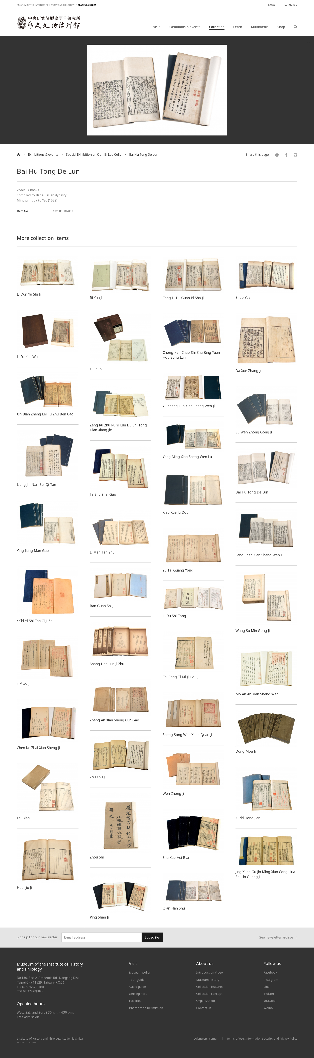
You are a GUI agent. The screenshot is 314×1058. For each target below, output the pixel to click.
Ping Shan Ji (99, 917)
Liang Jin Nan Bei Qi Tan (36, 484)
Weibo (268, 1008)
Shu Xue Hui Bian (176, 857)
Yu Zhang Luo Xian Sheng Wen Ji (189, 405)
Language (290, 4)
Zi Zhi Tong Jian (247, 817)
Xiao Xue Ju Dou (175, 512)
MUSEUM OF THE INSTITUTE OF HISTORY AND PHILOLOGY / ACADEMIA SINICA (56, 5)
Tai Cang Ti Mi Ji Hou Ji (181, 676)
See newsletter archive (278, 937)
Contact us (203, 1008)
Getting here (138, 994)
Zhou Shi (97, 857)
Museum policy (140, 972)
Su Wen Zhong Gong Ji (253, 432)
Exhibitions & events (184, 27)
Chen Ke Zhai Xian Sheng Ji (38, 747)
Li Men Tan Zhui (102, 552)
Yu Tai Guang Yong (178, 570)
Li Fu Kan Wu (27, 356)
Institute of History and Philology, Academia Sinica (50, 1038)
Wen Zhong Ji (173, 793)
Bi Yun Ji (96, 297)
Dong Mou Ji (245, 751)
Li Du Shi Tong (174, 615)
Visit (156, 27)
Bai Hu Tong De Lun (143, 154)
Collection (216, 27)
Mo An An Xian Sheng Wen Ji (258, 694)
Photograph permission (146, 1008)
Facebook (270, 972)
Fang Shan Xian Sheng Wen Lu (260, 555)
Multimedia (260, 27)
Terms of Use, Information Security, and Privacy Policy (261, 1038)
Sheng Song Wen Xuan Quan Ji (187, 734)
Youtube (270, 1001)
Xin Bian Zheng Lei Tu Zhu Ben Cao (45, 414)
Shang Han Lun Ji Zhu (107, 663)
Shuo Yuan (244, 297)
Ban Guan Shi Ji (102, 605)
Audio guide (137, 987)
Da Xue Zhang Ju (248, 370)
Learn (237, 27)
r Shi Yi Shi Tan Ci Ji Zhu (35, 620)
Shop (281, 27)
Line (267, 987)
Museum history (207, 980)
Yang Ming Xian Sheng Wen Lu (187, 456)
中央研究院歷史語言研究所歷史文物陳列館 (48, 23)
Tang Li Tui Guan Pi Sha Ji (183, 297)
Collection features (209, 987)
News (271, 4)
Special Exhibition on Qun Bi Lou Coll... (93, 154)
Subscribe (152, 937)
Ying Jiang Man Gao (33, 550)
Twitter (269, 994)
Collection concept (209, 994)
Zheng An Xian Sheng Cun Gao (114, 720)
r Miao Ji (23, 683)
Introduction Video (209, 972)
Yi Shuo (96, 368)
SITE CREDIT (31, 1042)
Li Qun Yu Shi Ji (29, 294)
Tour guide (137, 980)
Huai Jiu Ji (24, 887)
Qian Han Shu (174, 908)
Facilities (135, 1001)
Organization (205, 1001)
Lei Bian (23, 817)
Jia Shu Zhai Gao (103, 494)
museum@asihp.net (30, 991)
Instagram (271, 980)
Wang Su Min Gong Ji (252, 630)
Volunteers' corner (205, 1038)
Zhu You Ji (98, 776)
